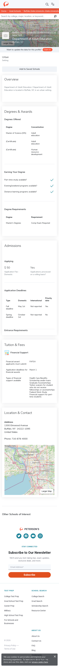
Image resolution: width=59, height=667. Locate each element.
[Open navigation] (53, 4)
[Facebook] (26, 535)
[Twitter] (18, 535)
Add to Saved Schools (29, 69)
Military (7, 610)
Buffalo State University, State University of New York (34, 33)
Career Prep (9, 606)
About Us (36, 636)
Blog (33, 650)
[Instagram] (40, 535)
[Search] (47, 4)
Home (3, 11)
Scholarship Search (40, 606)
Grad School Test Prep (13, 601)
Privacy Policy (10, 645)
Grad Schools (15, 11)
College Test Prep (11, 596)
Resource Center (39, 610)
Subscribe (29, 574)
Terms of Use (9, 649)
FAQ (33, 645)
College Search (38, 596)
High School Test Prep (13, 615)
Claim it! (47, 49)
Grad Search (37, 601)
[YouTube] (33, 535)
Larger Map (47, 491)
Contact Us (36, 641)
